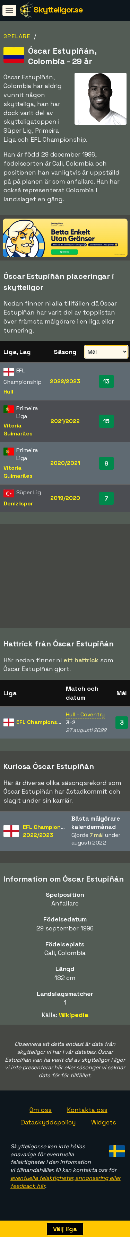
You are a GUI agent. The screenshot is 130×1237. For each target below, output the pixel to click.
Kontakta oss (87, 1115)
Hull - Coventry (85, 719)
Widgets (103, 1127)
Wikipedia (73, 1020)
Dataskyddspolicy (48, 1127)
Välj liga (65, 1229)
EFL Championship (40, 727)
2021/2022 (65, 421)
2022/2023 (65, 381)
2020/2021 (65, 463)
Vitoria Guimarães (18, 429)
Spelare (17, 36)
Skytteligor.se (58, 9)
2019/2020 (65, 498)
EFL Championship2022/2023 (47, 836)
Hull (8, 391)
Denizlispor (18, 503)
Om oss (40, 1115)
